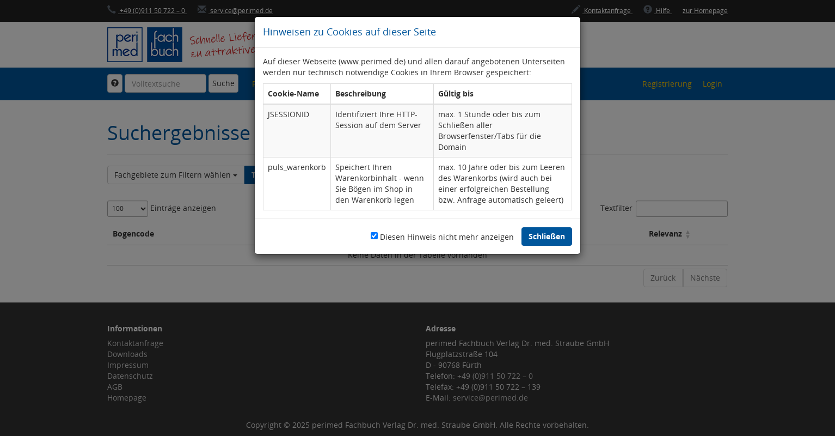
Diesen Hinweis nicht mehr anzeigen (447, 237)
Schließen (547, 236)
